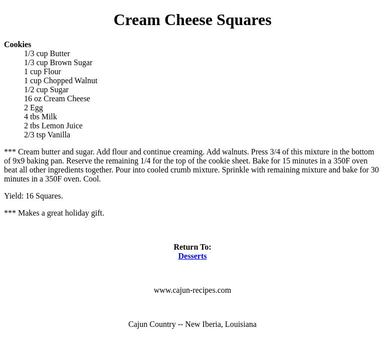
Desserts (192, 256)
